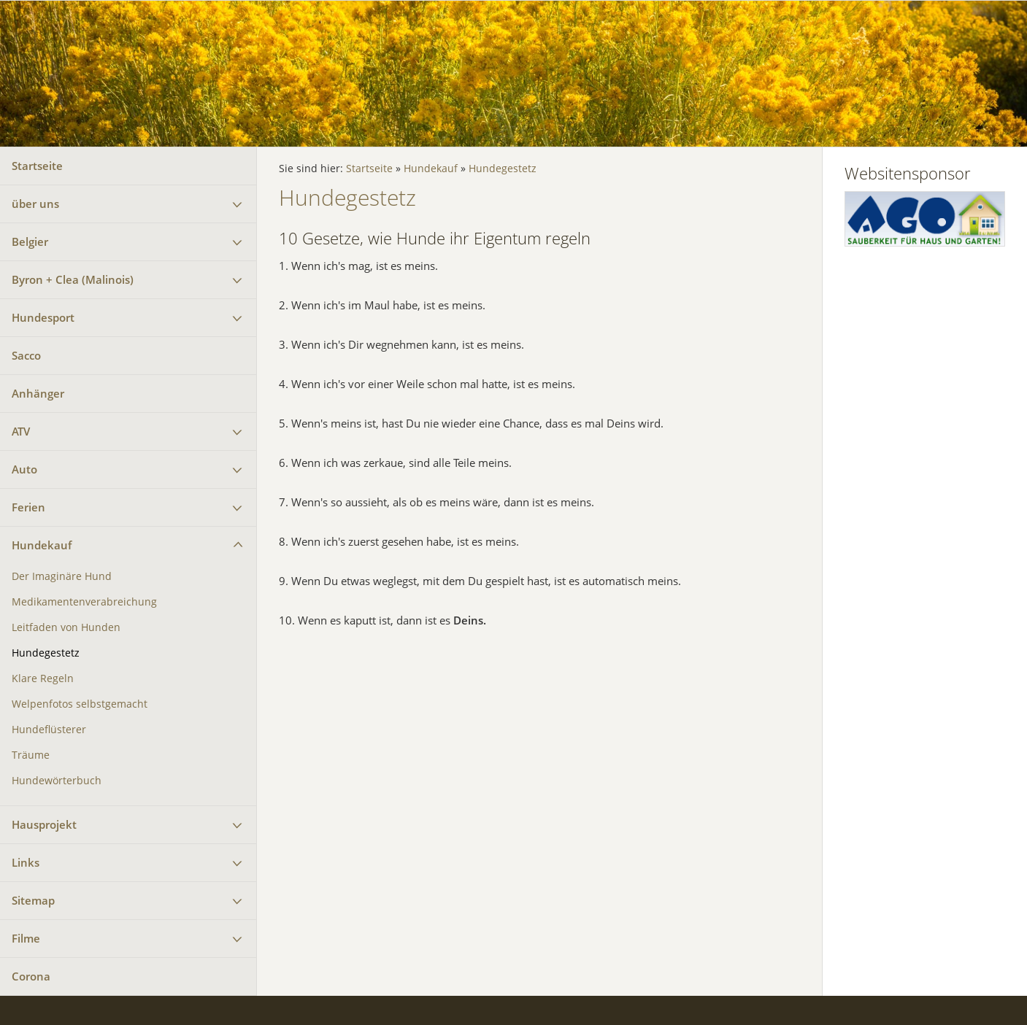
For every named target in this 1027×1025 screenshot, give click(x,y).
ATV (21, 431)
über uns (35, 203)
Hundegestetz (46, 653)
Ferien (28, 507)
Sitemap (33, 900)
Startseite (37, 165)
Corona (31, 976)
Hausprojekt (44, 824)
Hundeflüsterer (49, 729)
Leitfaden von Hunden (66, 627)
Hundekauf (42, 545)
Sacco (26, 355)
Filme (26, 938)
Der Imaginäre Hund (62, 576)
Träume (31, 755)
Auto (24, 469)
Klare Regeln (43, 678)
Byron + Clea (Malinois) (73, 279)
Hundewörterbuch (56, 780)
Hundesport (43, 317)
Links (25, 862)
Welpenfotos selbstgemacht (79, 704)
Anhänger (38, 393)
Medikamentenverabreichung (84, 601)
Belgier (30, 241)
